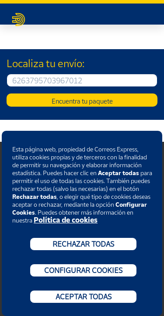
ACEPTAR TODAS (84, 296)
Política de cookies (66, 219)
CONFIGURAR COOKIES (83, 270)
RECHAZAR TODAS (83, 244)
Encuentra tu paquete (82, 101)
